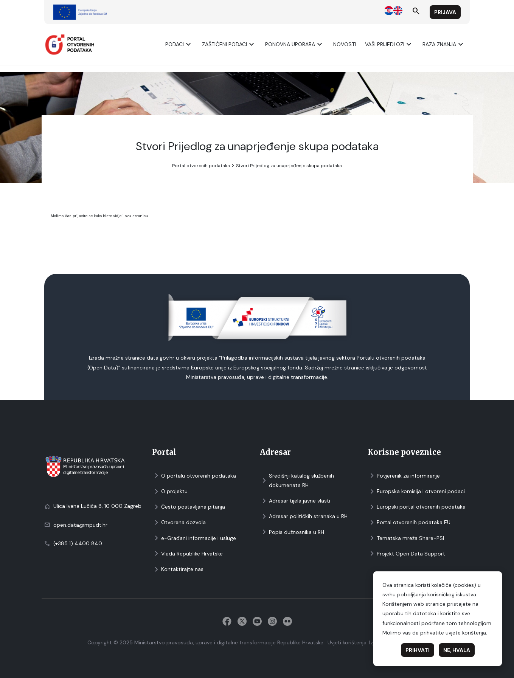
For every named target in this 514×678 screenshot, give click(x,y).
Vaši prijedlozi (389, 44)
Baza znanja (443, 44)
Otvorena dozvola (179, 522)
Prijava (445, 12)
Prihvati (417, 650)
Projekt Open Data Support (406, 554)
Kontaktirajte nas (177, 569)
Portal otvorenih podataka (201, 166)
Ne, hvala (456, 650)
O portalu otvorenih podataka (194, 476)
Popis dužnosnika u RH (292, 532)
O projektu (170, 491)
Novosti (344, 44)
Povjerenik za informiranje (404, 476)
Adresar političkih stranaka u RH (304, 516)
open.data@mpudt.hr (80, 524)
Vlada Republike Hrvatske (187, 554)
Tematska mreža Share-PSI (406, 538)
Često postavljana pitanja (188, 507)
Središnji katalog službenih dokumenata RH (297, 480)
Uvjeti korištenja (347, 642)
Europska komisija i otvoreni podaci (416, 491)
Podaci (179, 44)
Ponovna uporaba (294, 44)
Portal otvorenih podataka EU (409, 522)
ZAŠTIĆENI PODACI (229, 44)
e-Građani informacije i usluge (194, 538)
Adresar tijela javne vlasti (295, 501)
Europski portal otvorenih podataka (417, 507)
